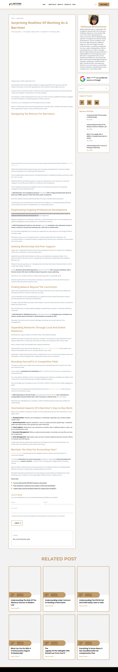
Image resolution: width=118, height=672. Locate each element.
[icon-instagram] (89, 102)
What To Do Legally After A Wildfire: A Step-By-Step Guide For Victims (97, 136)
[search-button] (95, 4)
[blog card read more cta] (24, 608)
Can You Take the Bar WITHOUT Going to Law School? (30, 483)
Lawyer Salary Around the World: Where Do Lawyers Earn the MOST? (34, 488)
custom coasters (55, 389)
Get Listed (103, 4)
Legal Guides (20, 18)
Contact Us (67, 4)
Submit (18, 523)
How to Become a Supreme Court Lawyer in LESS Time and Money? (34, 486)
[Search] (106, 88)
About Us (60, 4)
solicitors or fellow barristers (49, 348)
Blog (73, 4)
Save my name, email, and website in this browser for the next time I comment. (39, 516)
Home (13, 18)
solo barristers (51, 395)
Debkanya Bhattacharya (93, 26)
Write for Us (52, 4)
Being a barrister (16, 453)
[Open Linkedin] (96, 102)
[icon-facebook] (81, 102)
